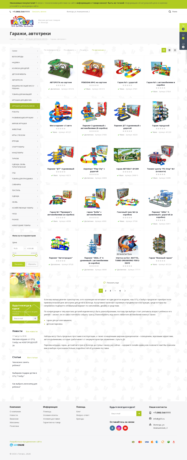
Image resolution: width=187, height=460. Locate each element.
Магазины (14, 422)
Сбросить (32, 264)
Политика (14, 426)
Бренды (80, 418)
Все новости (32, 331)
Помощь (47, 411)
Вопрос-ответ (82, 415)
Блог (78, 411)
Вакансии (14, 418)
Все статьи (32, 357)
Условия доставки (51, 418)
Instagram (118, 428)
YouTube (125, 428)
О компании (15, 411)
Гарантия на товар (52, 422)
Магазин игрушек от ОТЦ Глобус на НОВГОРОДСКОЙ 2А (24, 342)
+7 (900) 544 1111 (21, 11)
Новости (14, 415)
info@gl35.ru (159, 418)
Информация (50, 406)
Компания (15, 406)
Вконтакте (112, 428)
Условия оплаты (50, 415)
